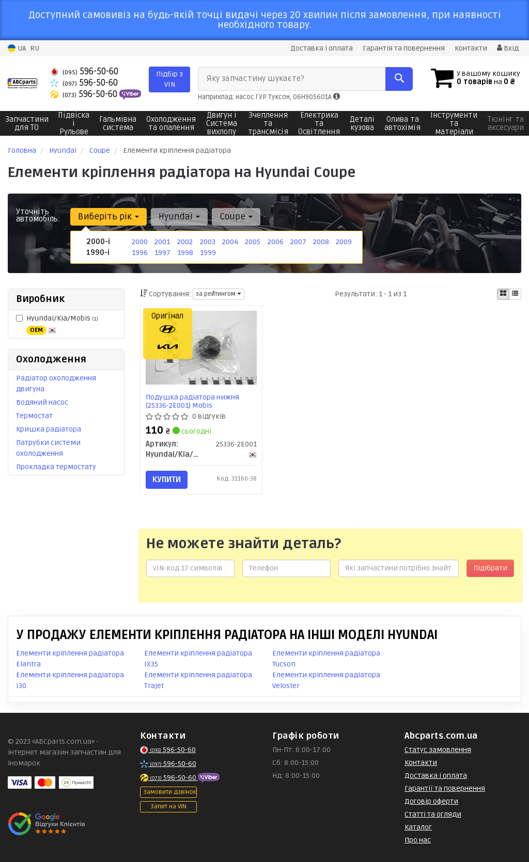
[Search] (399, 79)
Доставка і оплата (321, 48)
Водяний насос (42, 402)
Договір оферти (431, 801)
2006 (276, 241)
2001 (162, 241)
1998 (185, 252)
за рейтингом (218, 294)
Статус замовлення (437, 749)
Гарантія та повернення (404, 48)
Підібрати (490, 568)
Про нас (417, 840)
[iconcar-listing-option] (515, 294)
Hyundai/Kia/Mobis (57, 324)
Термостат (34, 415)
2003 (207, 241)
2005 (252, 241)
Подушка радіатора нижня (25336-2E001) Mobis (192, 401)
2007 (298, 241)
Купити (166, 479)
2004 (230, 241)
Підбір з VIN (169, 79)
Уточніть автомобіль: (38, 215)
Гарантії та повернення (444, 788)
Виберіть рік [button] (108, 216)
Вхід (508, 48)
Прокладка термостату (56, 466)
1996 (140, 252)
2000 (140, 241)
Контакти (471, 48)
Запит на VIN (168, 806)
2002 (185, 241)
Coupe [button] (236, 216)
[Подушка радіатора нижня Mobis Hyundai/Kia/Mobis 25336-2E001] (201, 347)
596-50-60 (84, 71)
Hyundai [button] (179, 216)
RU (34, 48)
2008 (321, 241)
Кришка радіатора (48, 429)
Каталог (418, 827)
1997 (162, 252)
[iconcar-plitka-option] (503, 294)
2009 (344, 241)
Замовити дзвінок (169, 792)
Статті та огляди (432, 814)
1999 (208, 252)
